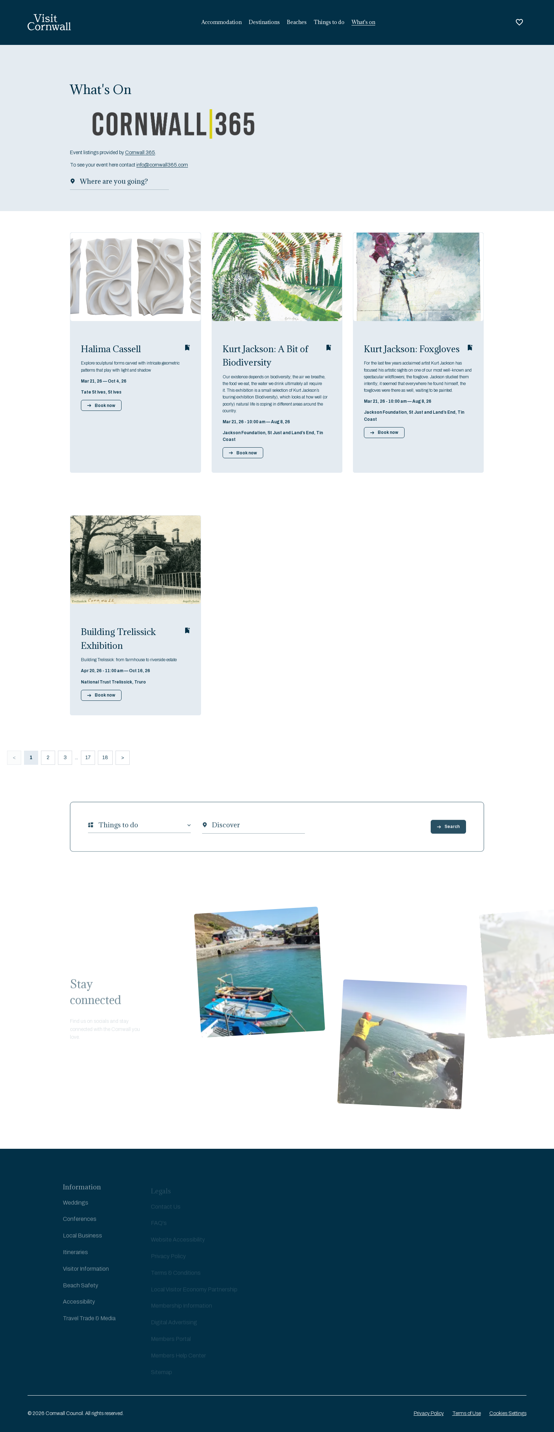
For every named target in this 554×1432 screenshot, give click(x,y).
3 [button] (65, 757)
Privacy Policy (429, 1413)
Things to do (329, 22)
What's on (363, 22)
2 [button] (48, 757)
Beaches (297, 22)
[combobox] (98, 833)
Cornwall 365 (140, 155)
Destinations (264, 22)
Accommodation (221, 22)
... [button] (76, 757)
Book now (101, 405)
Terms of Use (466, 1413)
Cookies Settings (507, 1413)
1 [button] (31, 757)
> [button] (122, 757)
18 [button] (105, 757)
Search (448, 834)
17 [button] (88, 757)
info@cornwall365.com (162, 167)
